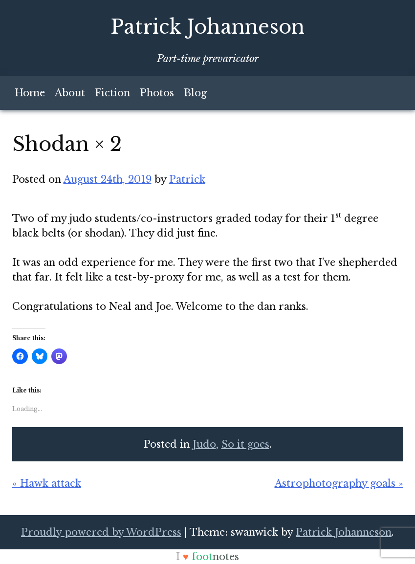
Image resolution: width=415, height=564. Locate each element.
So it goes (245, 444)
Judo (204, 444)
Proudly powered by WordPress (101, 532)
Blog (195, 93)
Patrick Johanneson (207, 27)
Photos (157, 93)
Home (30, 93)
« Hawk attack (46, 483)
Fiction (112, 93)
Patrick (187, 179)
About (70, 93)
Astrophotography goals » (339, 483)
